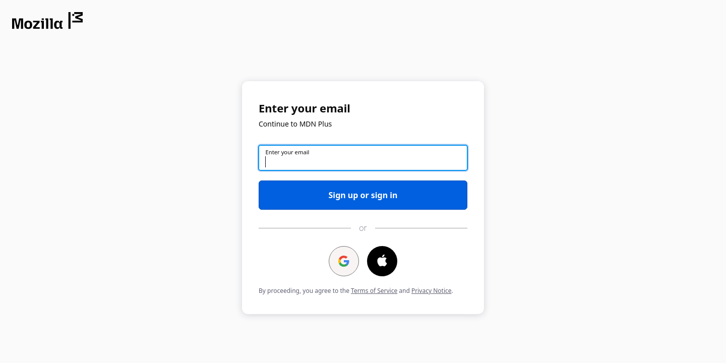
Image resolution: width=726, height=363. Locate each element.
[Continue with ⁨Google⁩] (344, 261)
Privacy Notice (431, 290)
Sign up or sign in (363, 195)
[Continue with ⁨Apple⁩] (382, 261)
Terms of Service (374, 290)
